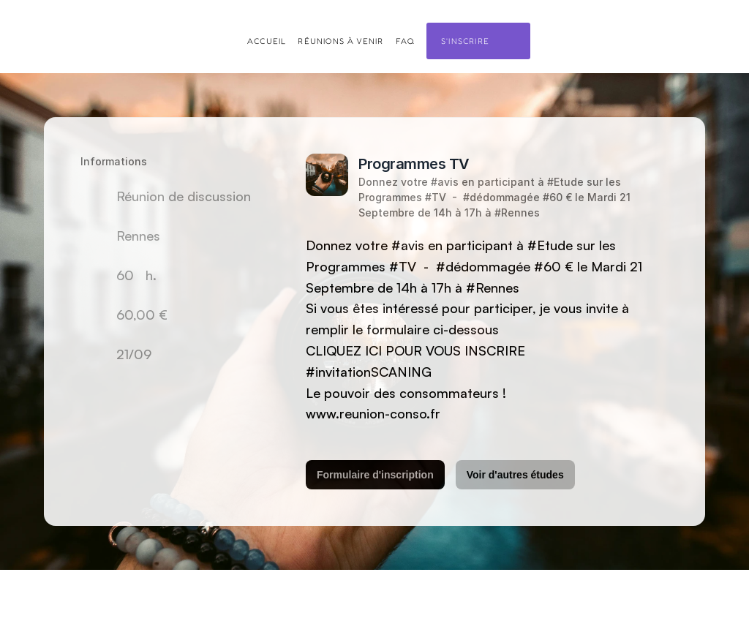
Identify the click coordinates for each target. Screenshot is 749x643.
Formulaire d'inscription (375, 475)
